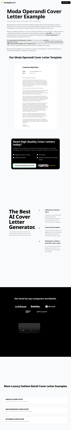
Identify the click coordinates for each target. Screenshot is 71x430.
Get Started (65, 2)
